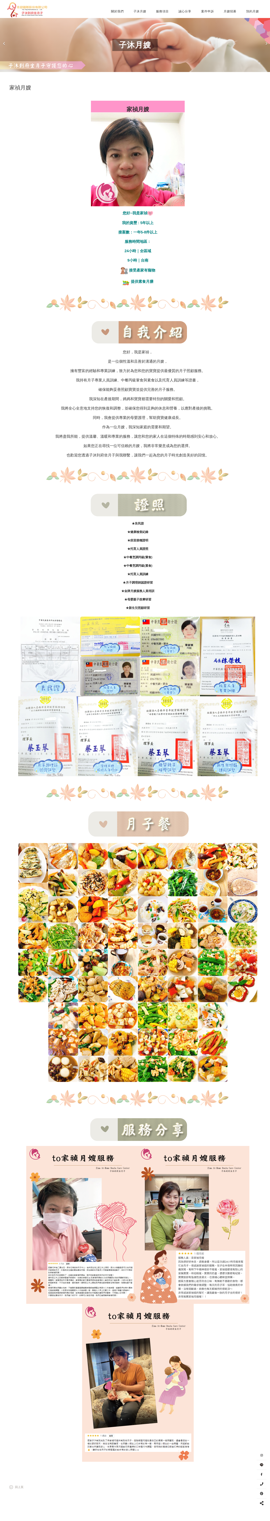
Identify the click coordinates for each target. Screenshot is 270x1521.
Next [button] (266, 45)
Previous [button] (4, 45)
